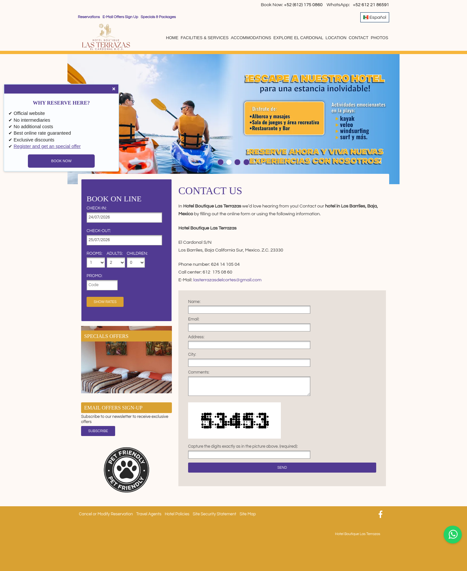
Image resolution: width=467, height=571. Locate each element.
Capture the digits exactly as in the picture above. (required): (243, 447)
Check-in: (97, 208)
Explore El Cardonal (298, 37)
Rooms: (94, 254)
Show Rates (105, 302)
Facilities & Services (205, 37)
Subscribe (98, 431)
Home (172, 37)
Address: (196, 337)
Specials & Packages (158, 17)
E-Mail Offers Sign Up (120, 17)
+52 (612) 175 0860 (304, 4)
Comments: (198, 373)
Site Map (248, 514)
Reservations (89, 17)
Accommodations (251, 37)
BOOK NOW (61, 161)
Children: (136, 254)
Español (374, 17)
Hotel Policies (177, 514)
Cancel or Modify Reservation (106, 514)
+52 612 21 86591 (371, 4)
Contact (358, 37)
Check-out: (99, 231)
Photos (379, 37)
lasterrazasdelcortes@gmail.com (227, 279)
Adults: (115, 254)
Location (336, 37)
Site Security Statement (214, 514)
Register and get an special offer (47, 146)
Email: (193, 319)
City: (192, 355)
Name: (194, 302)
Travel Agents (148, 514)
